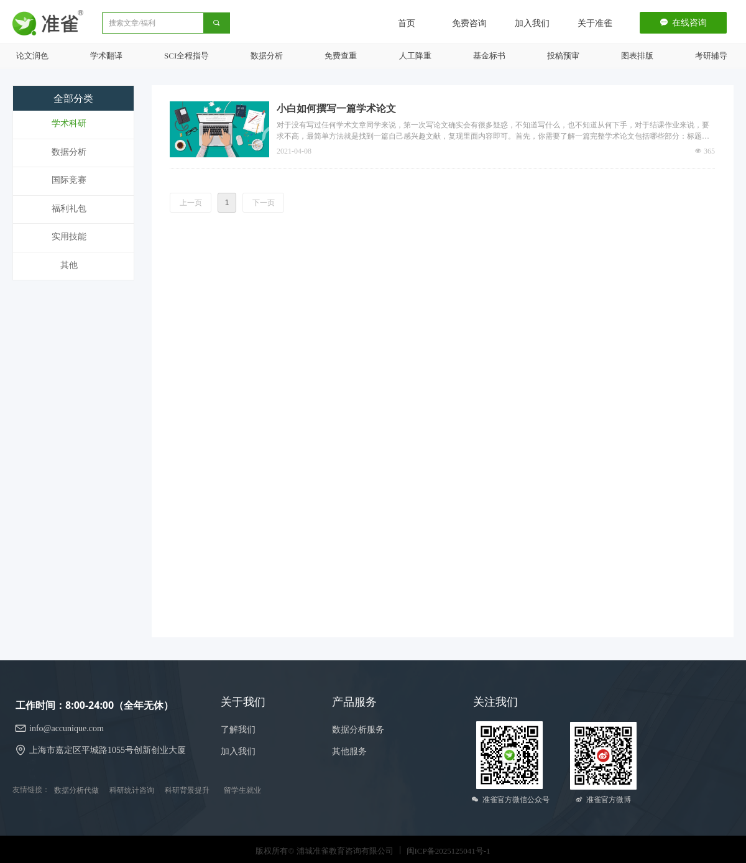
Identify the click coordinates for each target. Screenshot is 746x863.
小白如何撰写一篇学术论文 (336, 108)
